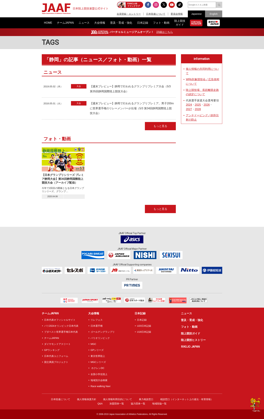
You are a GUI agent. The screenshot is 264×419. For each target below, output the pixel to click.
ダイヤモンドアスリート (57, 344)
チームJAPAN (50, 313)
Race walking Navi (100, 386)
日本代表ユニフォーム (56, 356)
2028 (198, 109)
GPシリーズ (97, 350)
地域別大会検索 (99, 380)
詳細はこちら (164, 32)
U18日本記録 (144, 331)
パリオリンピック (100, 338)
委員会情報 (177, 14)
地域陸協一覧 (159, 403)
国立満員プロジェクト (56, 362)
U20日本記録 (144, 325)
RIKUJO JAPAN (190, 346)
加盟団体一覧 (116, 403)
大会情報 (93, 313)
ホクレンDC (97, 368)
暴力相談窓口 (146, 399)
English (214, 14)
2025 (198, 104)
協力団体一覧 (138, 403)
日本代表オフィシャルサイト (59, 319)
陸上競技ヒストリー (193, 340)
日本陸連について (155, 14)
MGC (93, 344)
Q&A (100, 403)
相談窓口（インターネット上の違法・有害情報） (186, 399)
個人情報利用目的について (117, 399)
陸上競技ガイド (190, 333)
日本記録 (140, 313)
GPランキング (52, 350)
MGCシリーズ (98, 362)
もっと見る (160, 126)
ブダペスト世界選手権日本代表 (61, 331)
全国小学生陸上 (99, 374)
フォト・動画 (189, 326)
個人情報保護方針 (86, 399)
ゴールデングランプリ (103, 331)
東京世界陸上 (98, 356)
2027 (189, 109)
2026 (207, 104)
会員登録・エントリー (129, 14)
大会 (78, 86)
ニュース (186, 313)
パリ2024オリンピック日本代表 (61, 325)
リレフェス (97, 319)
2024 (189, 104)
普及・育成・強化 (192, 320)
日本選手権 (97, 325)
